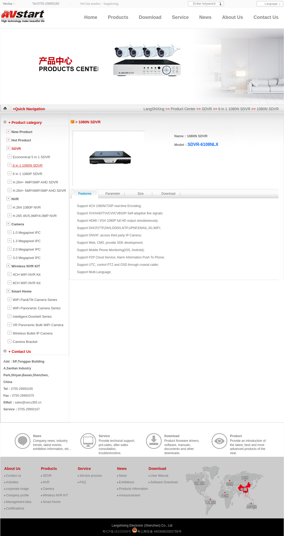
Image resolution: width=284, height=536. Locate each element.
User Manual (159, 475)
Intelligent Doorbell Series (29, 316)
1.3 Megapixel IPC (24, 240)
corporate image (17, 489)
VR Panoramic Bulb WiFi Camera (35, 324)
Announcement (129, 495)
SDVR (207, 109)
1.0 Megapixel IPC (24, 232)
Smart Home (18, 291)
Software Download (164, 482)
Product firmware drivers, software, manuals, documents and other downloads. (181, 441)
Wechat (7, 4)
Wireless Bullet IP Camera (29, 333)
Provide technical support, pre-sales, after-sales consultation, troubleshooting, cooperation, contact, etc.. (117, 441)
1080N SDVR (268, 109)
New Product (19, 131)
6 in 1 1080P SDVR (24, 173)
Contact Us (266, 17)
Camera (15, 223)
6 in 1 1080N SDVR (234, 109)
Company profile (17, 495)
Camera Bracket (22, 341)
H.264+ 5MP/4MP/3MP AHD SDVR (36, 190)
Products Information (133, 489)
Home (90, 17)
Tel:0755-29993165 (45, 4)
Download (150, 17)
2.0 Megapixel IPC (24, 249)
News (205, 17)
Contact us (13, 475)
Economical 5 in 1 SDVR (28, 156)
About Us (232, 17)
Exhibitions (126, 482)
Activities (12, 482)
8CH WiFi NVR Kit (23, 282)
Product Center (183, 109)
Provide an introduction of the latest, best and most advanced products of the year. (248, 441)
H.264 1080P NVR (24, 207)
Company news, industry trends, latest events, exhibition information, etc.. (52, 441)
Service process (91, 475)
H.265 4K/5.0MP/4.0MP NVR (32, 215)
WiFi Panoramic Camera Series (34, 307)
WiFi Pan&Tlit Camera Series (32, 299)
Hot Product (18, 139)
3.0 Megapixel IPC (24, 257)
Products (118, 17)
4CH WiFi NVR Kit (23, 274)
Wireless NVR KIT (23, 265)
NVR (12, 198)
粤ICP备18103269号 (117, 531)
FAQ (83, 482)
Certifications (15, 508)
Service (180, 17)
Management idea (18, 502)
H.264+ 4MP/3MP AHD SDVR (32, 181)
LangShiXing (154, 109)
